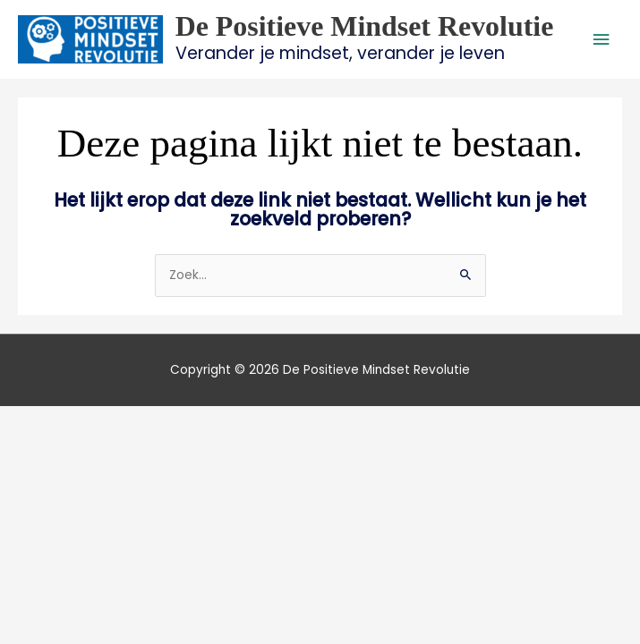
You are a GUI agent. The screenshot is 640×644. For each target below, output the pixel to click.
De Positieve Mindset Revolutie (364, 26)
